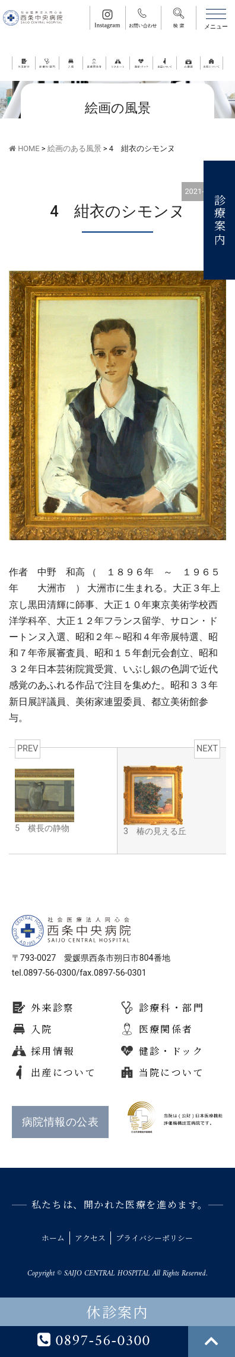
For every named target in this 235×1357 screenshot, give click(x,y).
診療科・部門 (171, 1007)
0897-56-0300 (93, 1341)
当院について (171, 1072)
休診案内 (117, 1311)
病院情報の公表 (60, 1122)
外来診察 (53, 1007)
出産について (63, 1072)
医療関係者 (166, 1029)
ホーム (53, 1237)
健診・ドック (171, 1051)
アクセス (90, 1237)
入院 (42, 1029)
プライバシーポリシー (154, 1237)
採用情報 (53, 1051)
